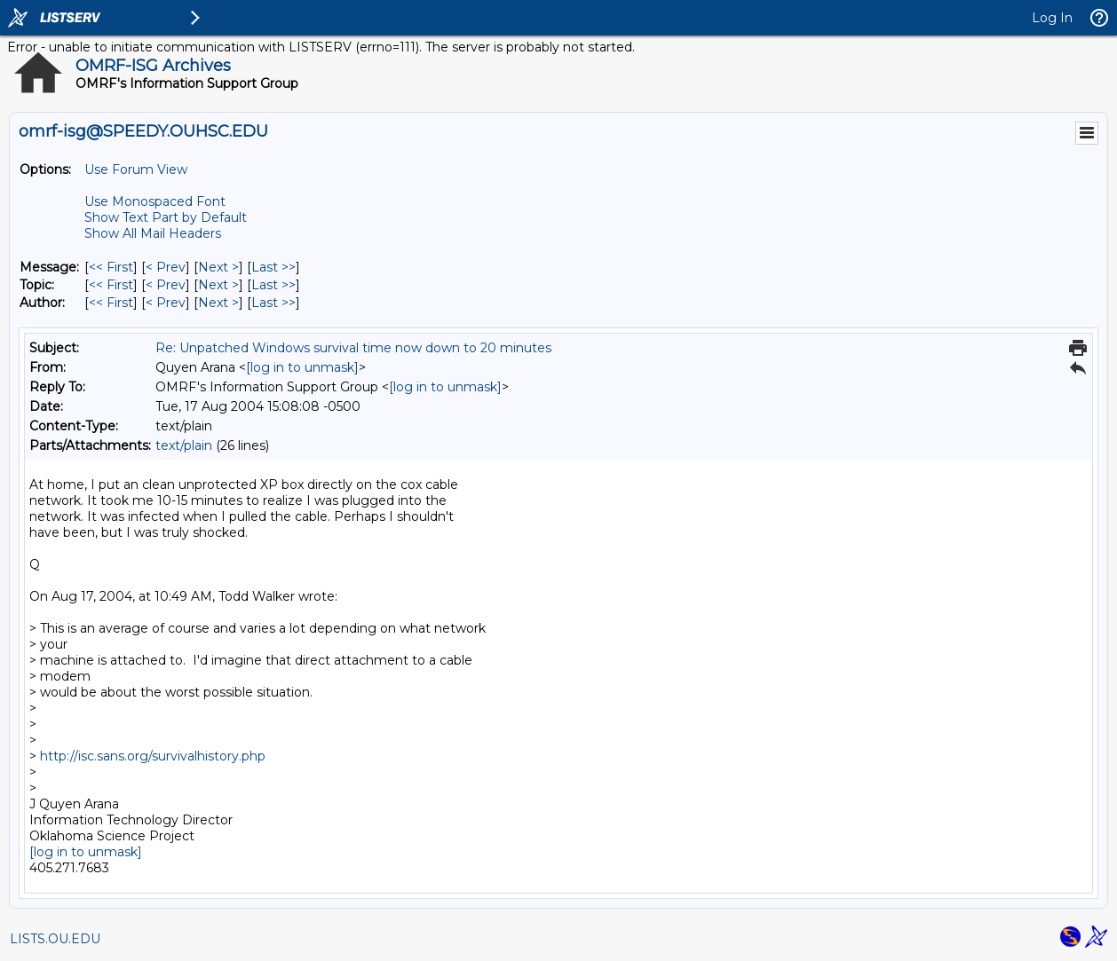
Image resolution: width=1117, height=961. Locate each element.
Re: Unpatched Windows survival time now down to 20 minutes (353, 348)
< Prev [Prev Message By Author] (166, 303)
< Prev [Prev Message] (166, 267)
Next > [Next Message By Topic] (218, 285)
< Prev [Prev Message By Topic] (166, 285)
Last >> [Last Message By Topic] (273, 285)
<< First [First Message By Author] (111, 303)
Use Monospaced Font (155, 201)
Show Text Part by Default (165, 217)
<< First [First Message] (111, 267)
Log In (1052, 18)
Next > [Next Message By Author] (218, 303)
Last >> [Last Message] (273, 267)
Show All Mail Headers (152, 233)
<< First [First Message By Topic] (111, 285)
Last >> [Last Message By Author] (273, 303)
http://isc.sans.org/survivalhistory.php (152, 756)
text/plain (183, 445)
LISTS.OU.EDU (55, 939)
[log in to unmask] (302, 367)
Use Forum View (135, 169)
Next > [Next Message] (218, 267)
